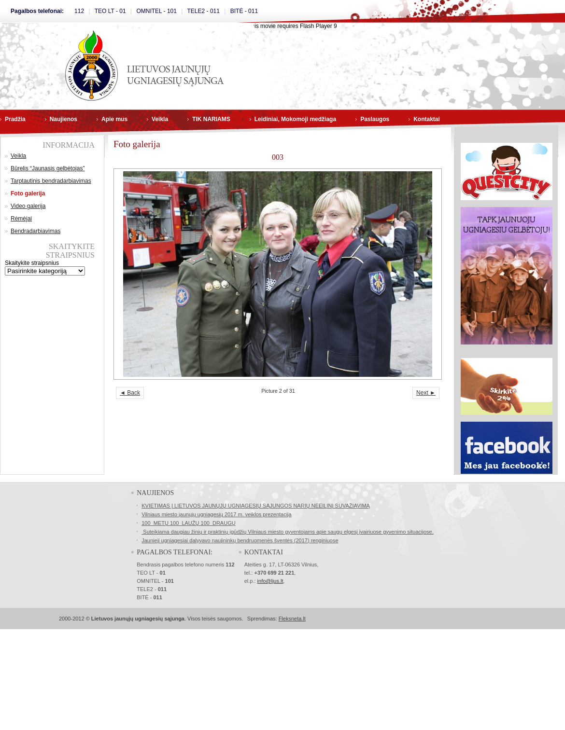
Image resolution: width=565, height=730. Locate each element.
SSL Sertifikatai (328, 618)
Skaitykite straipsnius (32, 263)
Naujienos (63, 119)
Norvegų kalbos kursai (377, 618)
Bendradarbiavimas (35, 231)
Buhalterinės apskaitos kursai (439, 618)
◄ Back (130, 392)
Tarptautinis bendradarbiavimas (51, 181)
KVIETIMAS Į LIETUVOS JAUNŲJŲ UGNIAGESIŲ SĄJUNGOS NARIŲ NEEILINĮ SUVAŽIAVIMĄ (255, 506)
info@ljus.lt (270, 581)
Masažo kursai (492, 618)
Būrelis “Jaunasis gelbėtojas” (48, 168)
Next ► (426, 392)
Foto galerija (28, 193)
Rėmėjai (21, 218)
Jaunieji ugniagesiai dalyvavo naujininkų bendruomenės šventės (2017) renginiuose (239, 540)
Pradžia (15, 119)
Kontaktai (426, 119)
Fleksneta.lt (292, 618)
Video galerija (28, 206)
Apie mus (114, 119)
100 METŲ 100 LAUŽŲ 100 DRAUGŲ (188, 523)
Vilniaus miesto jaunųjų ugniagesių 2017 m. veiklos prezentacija (216, 514)
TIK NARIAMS (211, 119)
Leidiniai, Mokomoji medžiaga (295, 119)
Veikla (160, 119)
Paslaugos (374, 119)
